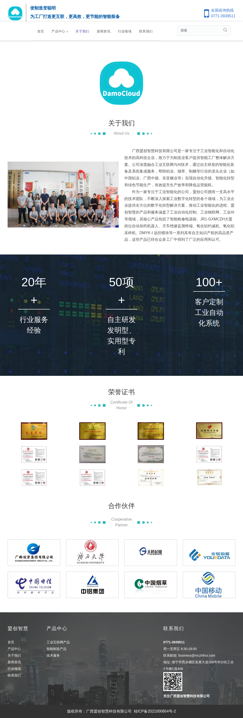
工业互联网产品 (58, 642)
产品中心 (59, 31)
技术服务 (53, 655)
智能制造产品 (56, 649)
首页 (40, 31)
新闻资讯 (103, 31)
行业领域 (124, 31)
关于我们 (82, 31)
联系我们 (146, 31)
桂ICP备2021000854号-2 (155, 711)
